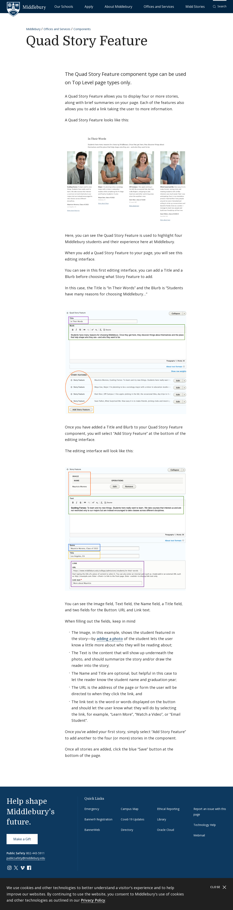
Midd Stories (199, 6)
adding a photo (110, 638)
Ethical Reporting (168, 809)
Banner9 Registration (98, 819)
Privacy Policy (93, 900)
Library (161, 819)
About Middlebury (143, 6)
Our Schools (106, 6)
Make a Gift (22, 839)
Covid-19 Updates (132, 819)
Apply (122, 6)
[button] (219, 6)
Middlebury (33, 29)
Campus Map (129, 809)
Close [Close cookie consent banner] (218, 887)
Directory (127, 830)
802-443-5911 (35, 853)
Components (82, 29)
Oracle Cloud (165, 830)
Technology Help (204, 825)
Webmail (199, 835)
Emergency (91, 809)
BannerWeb (92, 830)
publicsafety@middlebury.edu (26, 858)
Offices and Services (172, 6)
